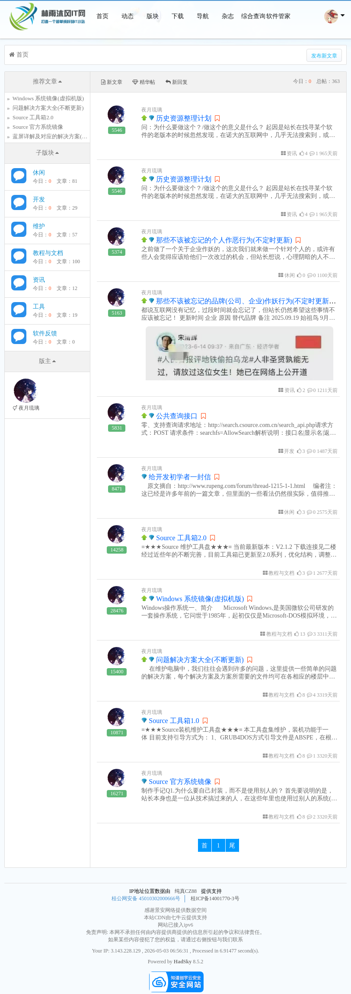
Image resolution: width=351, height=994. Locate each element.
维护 (39, 226)
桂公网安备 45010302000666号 (146, 898)
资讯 (39, 280)
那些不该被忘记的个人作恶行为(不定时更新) (216, 240)
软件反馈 (45, 333)
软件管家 (278, 16)
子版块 (47, 153)
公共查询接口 (169, 416)
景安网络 (165, 910)
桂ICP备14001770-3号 (215, 898)
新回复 (177, 82)
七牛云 (178, 917)
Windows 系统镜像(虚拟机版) (48, 98)
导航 (203, 16)
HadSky (182, 962)
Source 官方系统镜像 (38, 127)
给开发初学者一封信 (176, 477)
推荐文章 (47, 81)
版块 (153, 16)
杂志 (228, 16)
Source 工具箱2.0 (33, 117)
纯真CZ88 (186, 891)
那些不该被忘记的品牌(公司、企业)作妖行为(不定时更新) (239, 301)
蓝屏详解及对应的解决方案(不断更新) (59, 136)
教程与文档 (48, 253)
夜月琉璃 (151, 110)
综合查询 (253, 16)
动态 (127, 16)
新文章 (111, 82)
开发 (39, 199)
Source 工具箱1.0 (170, 720)
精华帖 (143, 82)
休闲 (39, 172)
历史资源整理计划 (176, 118)
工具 (39, 306)
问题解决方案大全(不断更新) (48, 108)
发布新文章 (324, 56)
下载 (178, 16)
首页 (102, 16)
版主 (47, 361)
